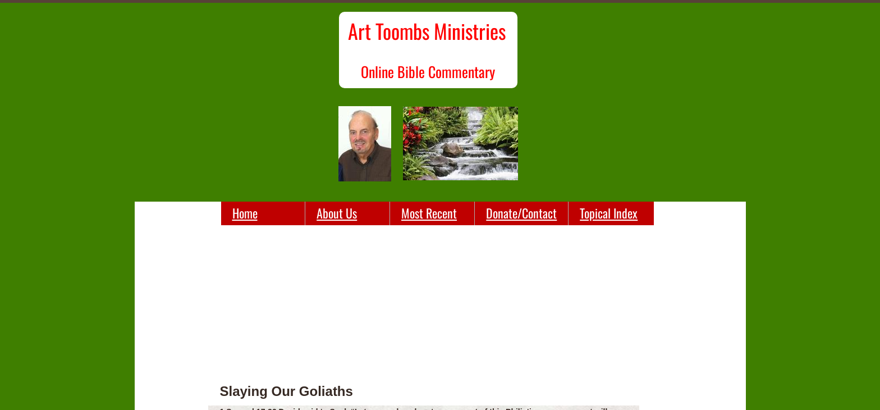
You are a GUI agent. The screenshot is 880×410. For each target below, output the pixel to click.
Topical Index (609, 213)
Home (245, 213)
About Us (337, 213)
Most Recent (429, 213)
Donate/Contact (521, 213)
